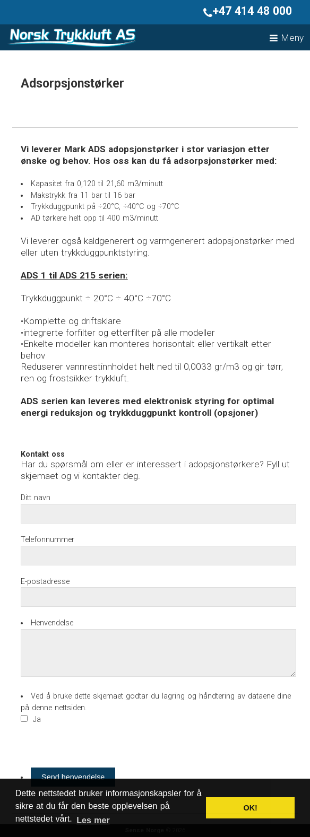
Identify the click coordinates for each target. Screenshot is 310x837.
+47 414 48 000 (247, 11)
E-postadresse (45, 581)
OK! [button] (250, 808)
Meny (287, 37)
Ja (37, 719)
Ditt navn (35, 497)
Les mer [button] (92, 820)
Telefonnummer (47, 539)
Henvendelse (52, 622)
